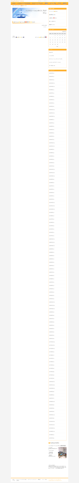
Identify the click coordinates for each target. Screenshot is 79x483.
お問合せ (65, 3)
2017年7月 (51, 358)
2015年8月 (51, 434)
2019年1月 (51, 298)
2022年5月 (51, 189)
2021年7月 (51, 219)
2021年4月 (51, 225)
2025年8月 (51, 89)
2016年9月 (51, 391)
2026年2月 (51, 76)
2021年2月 (51, 232)
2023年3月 (51, 162)
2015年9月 (51, 431)
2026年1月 (51, 79)
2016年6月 (51, 401)
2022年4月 (51, 192)
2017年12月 (51, 341)
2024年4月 (51, 132)
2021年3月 (51, 229)
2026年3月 (51, 73)
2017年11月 (51, 345)
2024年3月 (51, 136)
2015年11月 (51, 424)
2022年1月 (51, 199)
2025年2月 (51, 106)
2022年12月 (51, 169)
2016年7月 (51, 398)
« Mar (57, 46)
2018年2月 (51, 335)
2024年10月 (51, 116)
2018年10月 (51, 308)
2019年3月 (51, 292)
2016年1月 (51, 418)
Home (13, 5)
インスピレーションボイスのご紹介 (23, 3)
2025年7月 (51, 93)
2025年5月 (51, 99)
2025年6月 (51, 96)
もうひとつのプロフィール (54, 62)
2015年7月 (51, 438)
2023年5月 (51, 159)
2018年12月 (51, 302)
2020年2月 (51, 268)
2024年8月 (51, 119)
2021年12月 (51, 202)
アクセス (59, 3)
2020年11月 (51, 242)
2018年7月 (51, 318)
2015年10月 (51, 428)
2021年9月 (51, 212)
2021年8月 (51, 215)
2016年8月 (51, 394)
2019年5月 (51, 288)
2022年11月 (51, 172)
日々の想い (51, 65)
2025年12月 (51, 83)
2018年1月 (51, 338)
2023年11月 (51, 146)
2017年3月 (51, 371)
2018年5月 (51, 325)
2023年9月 (51, 149)
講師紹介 (46, 3)
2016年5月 (51, 404)
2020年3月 (51, 265)
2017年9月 (51, 351)
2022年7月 (51, 185)
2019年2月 (51, 295)
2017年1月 (51, 378)
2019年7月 (51, 282)
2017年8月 (51, 355)
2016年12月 (51, 381)
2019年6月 (51, 285)
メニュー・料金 (53, 3)
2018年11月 (51, 305)
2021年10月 (51, 209)
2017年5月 (51, 365)
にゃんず (51, 55)
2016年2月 (51, 414)
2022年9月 (51, 179)
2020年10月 (51, 245)
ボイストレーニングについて (37, 3)
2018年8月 (51, 315)
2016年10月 (51, 388)
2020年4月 (51, 262)
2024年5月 (51, 129)
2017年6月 (51, 361)
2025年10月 (51, 86)
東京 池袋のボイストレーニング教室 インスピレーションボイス (18, 1)
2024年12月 (51, 109)
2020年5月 (51, 258)
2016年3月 (51, 411)
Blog (50, 52)
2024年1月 (51, 139)
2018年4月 (51, 328)
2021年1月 (51, 235)
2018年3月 (51, 331)
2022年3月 (51, 195)
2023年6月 (51, 156)
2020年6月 (51, 255)
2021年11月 (51, 205)
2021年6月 (51, 222)
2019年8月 (51, 278)
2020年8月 (51, 252)
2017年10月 (51, 348)
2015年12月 (51, 421)
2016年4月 (51, 408)
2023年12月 (51, 142)
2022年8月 (51, 182)
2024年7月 (51, 122)
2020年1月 (51, 272)
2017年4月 (51, 368)
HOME (14, 3)
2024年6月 (51, 126)
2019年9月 (51, 275)
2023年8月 (51, 152)
